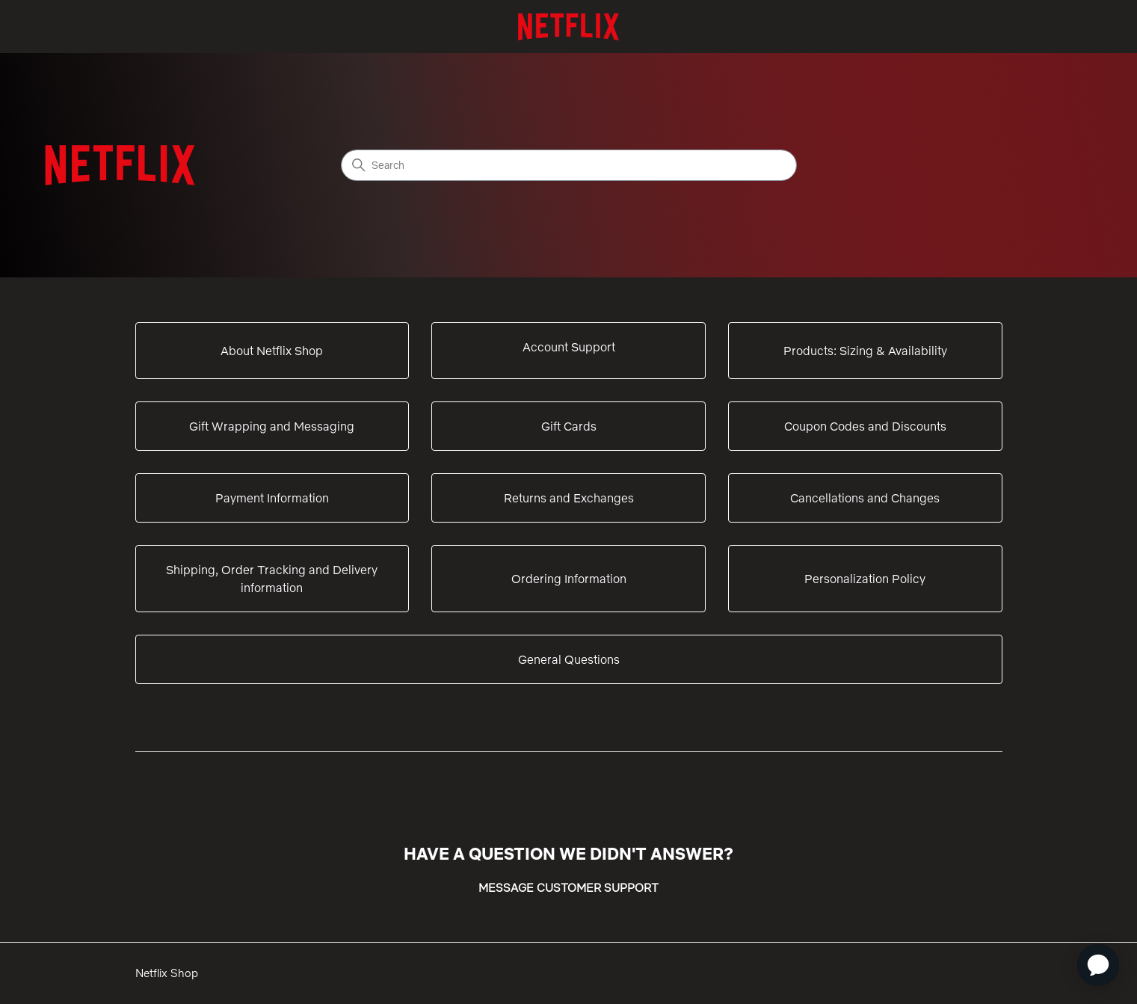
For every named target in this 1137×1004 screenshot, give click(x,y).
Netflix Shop (166, 973)
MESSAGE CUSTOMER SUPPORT (568, 888)
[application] (1098, 965)
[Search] (569, 165)
